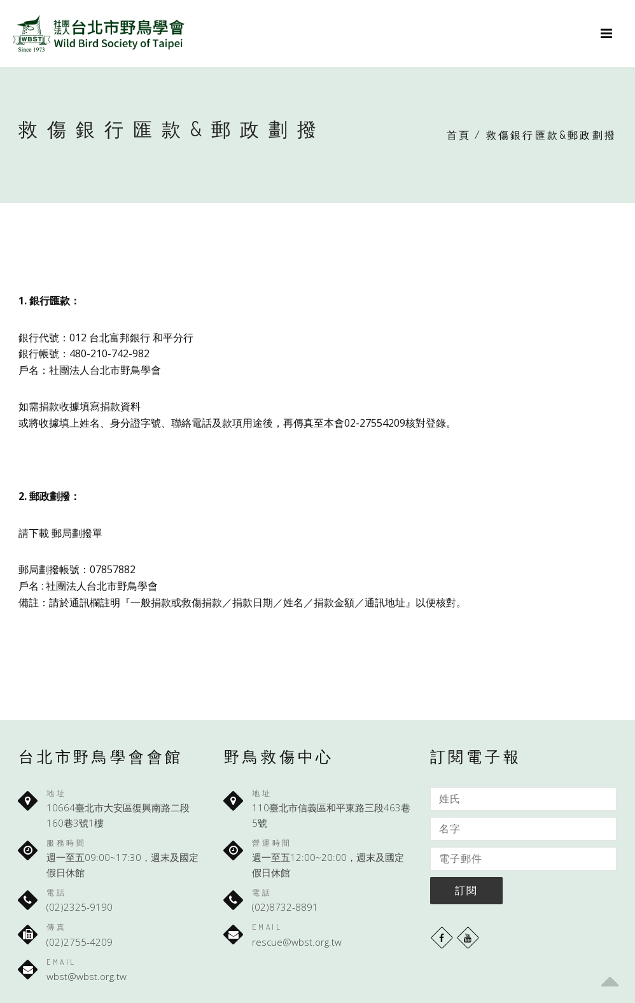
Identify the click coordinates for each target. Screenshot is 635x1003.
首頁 (459, 135)
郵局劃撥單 (77, 533)
